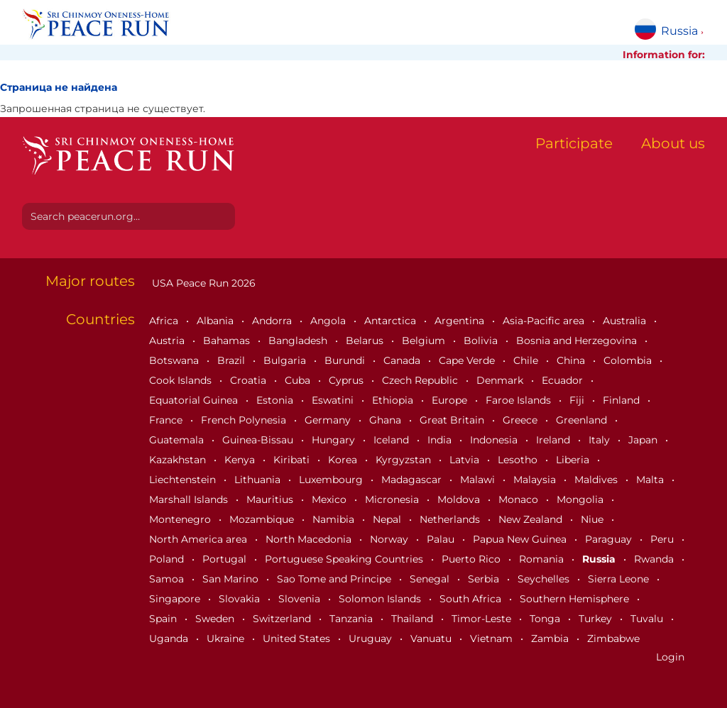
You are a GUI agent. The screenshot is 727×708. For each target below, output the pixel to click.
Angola (329, 320)
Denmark (501, 380)
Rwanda (655, 559)
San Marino (231, 579)
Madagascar (412, 479)
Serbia (485, 579)
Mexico (330, 499)
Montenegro (181, 519)
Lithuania (258, 479)
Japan (644, 439)
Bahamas (228, 340)
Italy (601, 439)
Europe (451, 400)
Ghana (386, 420)
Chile (527, 360)
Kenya (241, 459)
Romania (543, 559)
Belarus (366, 340)
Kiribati (292, 459)
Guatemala (178, 439)
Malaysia (536, 479)
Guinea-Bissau (259, 439)
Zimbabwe (613, 638)
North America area (199, 539)
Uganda (170, 638)
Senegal (431, 579)
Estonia (276, 400)
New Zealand (531, 519)
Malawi (479, 479)
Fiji (578, 400)
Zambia (551, 638)
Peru (663, 539)
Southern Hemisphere (576, 598)
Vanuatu (432, 638)
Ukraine (227, 638)
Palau (442, 539)
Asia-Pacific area (545, 320)
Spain (164, 618)
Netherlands (451, 519)
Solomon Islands (381, 598)
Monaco (519, 499)
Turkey (597, 618)
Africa (165, 320)
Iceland (392, 439)
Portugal (225, 559)
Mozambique (263, 519)
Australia (626, 320)
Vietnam (492, 638)
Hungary (335, 439)
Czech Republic (421, 380)
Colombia (629, 360)
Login (670, 657)
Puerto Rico (472, 559)
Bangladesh (299, 340)
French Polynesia (245, 420)
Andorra (273, 320)
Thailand (413, 618)
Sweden (216, 618)
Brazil (232, 360)
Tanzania (352, 618)
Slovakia (241, 598)
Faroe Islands (520, 400)
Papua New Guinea (521, 539)
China (572, 360)
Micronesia (393, 499)
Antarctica (391, 320)
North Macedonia (310, 539)
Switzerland (283, 618)
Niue (593, 519)
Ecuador (564, 380)
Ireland (554, 439)
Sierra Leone (620, 579)
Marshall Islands (190, 499)
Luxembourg (332, 479)
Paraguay (610, 539)
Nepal (388, 519)
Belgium (425, 340)
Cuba (299, 380)
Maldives (597, 479)
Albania (216, 320)
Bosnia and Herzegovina (578, 340)
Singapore (176, 598)
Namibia (334, 519)
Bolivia (482, 340)
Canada (403, 360)
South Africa (471, 598)
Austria (168, 340)
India (440, 439)
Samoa (168, 579)
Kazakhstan (179, 459)
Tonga (546, 618)
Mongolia (581, 499)
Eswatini (334, 400)
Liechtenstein (184, 479)
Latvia (465, 459)
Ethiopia (394, 400)
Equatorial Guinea (195, 400)
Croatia (249, 380)
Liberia (574, 459)
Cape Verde (468, 360)
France (167, 420)
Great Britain (453, 420)
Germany (329, 420)
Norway (390, 539)
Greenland (583, 420)
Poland (168, 559)
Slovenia (300, 598)
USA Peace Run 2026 (202, 283)
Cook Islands (181, 380)
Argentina (460, 320)
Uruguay (372, 638)
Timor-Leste (483, 618)
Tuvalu (648, 618)
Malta (651, 479)
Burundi (346, 360)
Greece (521, 420)
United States (298, 638)
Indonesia (495, 439)
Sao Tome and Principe (335, 579)
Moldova (460, 499)
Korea (344, 459)
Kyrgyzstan (405, 459)
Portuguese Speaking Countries (345, 559)
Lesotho (519, 459)
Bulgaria (286, 360)
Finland (623, 400)
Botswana (175, 360)
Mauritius (271, 499)
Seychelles (545, 579)
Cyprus (347, 380)
